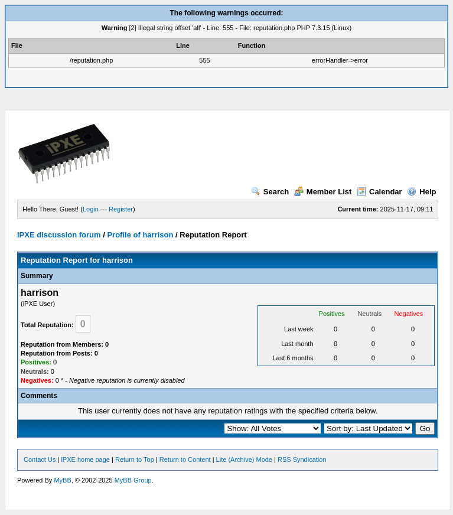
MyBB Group (133, 480)
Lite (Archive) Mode (244, 459)
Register (121, 209)
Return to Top (134, 459)
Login (91, 209)
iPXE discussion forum (59, 234)
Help (421, 191)
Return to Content (185, 459)
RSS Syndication (302, 459)
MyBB (62, 480)
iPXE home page (85, 459)
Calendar (379, 191)
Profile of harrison (140, 234)
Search (270, 191)
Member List (323, 191)
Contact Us (40, 459)
